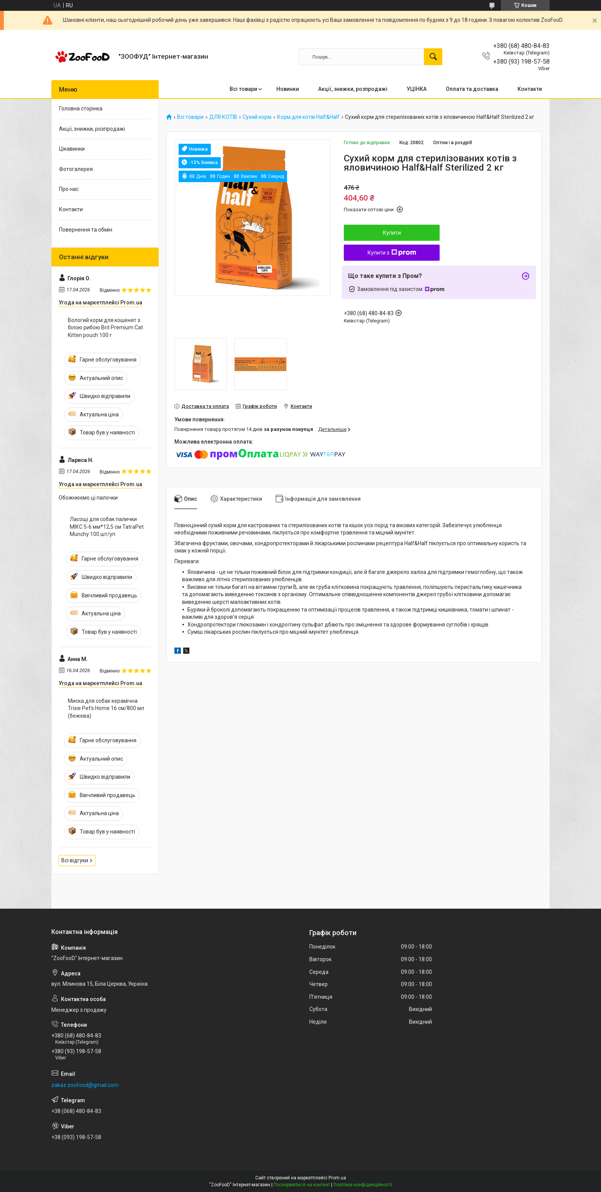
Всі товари (243, 89)
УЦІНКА (417, 89)
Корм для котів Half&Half (308, 117)
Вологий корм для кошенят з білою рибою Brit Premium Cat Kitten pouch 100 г (105, 327)
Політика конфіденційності (362, 1184)
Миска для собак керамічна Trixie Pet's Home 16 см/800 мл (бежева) (106, 708)
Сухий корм (257, 117)
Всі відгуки (74, 860)
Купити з (392, 252)
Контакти (529, 89)
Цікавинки (72, 149)
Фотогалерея (76, 169)
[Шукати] (433, 56)
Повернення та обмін (85, 230)
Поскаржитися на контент (302, 1184)
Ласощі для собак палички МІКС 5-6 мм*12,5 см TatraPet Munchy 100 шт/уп (107, 526)
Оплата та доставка (472, 89)
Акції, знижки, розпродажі (353, 89)
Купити (392, 233)
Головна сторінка (80, 108)
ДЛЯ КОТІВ (223, 117)
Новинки (287, 89)
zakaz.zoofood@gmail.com (84, 1085)
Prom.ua (337, 1177)
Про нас (69, 189)
